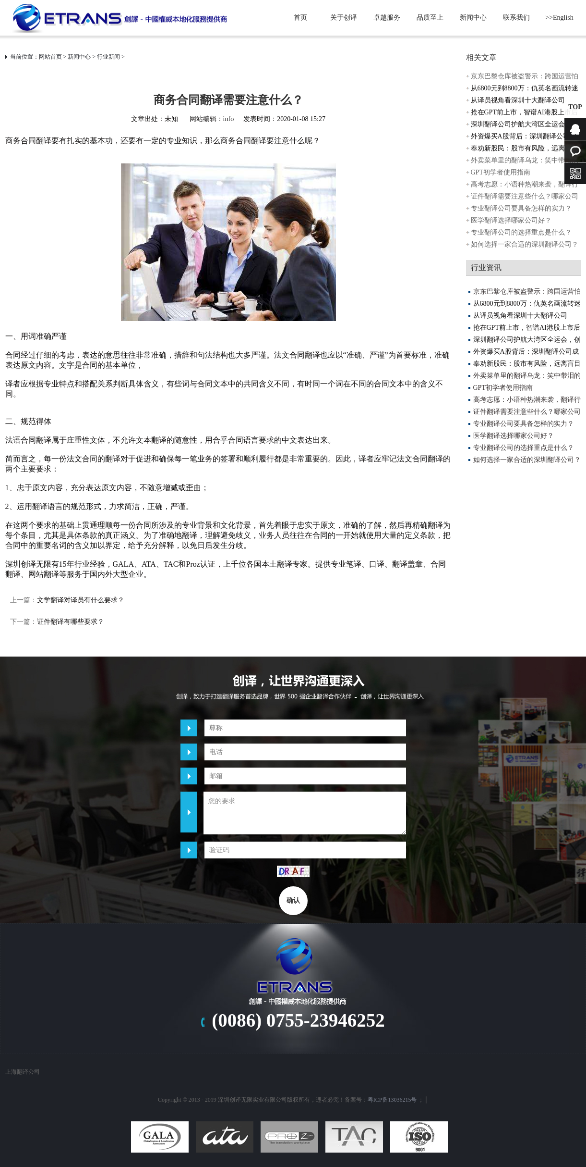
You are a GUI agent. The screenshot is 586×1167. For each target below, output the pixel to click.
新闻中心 (473, 17)
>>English (559, 17)
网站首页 (50, 56)
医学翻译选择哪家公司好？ (511, 220)
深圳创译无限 (28, 564)
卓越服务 (386, 17)
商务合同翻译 (28, 141)
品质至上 (430, 17)
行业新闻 (108, 56)
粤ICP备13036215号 (392, 1099)
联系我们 (516, 17)
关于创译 (343, 17)
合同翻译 (36, 440)
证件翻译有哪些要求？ (70, 621)
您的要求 (304, 813)
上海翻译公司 (22, 1071)
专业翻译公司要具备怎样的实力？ (521, 208)
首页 (300, 17)
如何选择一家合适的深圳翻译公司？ (524, 244)
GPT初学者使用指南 (500, 172)
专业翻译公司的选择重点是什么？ (521, 232)
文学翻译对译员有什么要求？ (80, 600)
